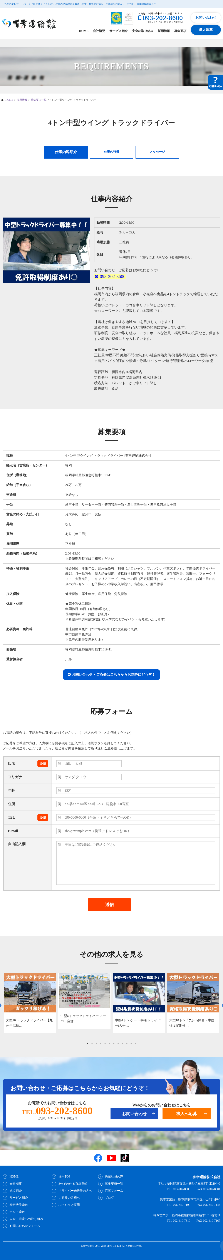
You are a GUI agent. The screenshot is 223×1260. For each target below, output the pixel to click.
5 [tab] (105, 1043)
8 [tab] (118, 1043)
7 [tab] (114, 1043)
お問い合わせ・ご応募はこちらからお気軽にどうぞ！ (113, 674)
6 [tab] (109, 1043)
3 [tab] (96, 1043)
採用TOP (64, 1176)
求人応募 (206, 30)
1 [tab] (88, 1043)
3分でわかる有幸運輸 (72, 1183)
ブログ (109, 1197)
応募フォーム (114, 1190)
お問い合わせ (205, 17)
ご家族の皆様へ (69, 1197)
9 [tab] (122, 1043)
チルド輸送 (17, 1211)
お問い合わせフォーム (24, 1226)
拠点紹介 (15, 1190)
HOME (84, 31)
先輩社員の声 (114, 1176)
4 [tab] (101, 1043)
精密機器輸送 (18, 1204)
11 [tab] (131, 1043)
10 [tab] (127, 1043)
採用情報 (164, 31)
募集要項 (180, 31)
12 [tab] (135, 1043)
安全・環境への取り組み (26, 1218)
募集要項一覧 (39, 99)
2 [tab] (92, 1043)
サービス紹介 (118, 31)
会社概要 (99, 31)
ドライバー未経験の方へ (75, 1190)
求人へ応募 (186, 1113)
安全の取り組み (142, 31)
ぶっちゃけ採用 (69, 1204)
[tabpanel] (30, 1003)
